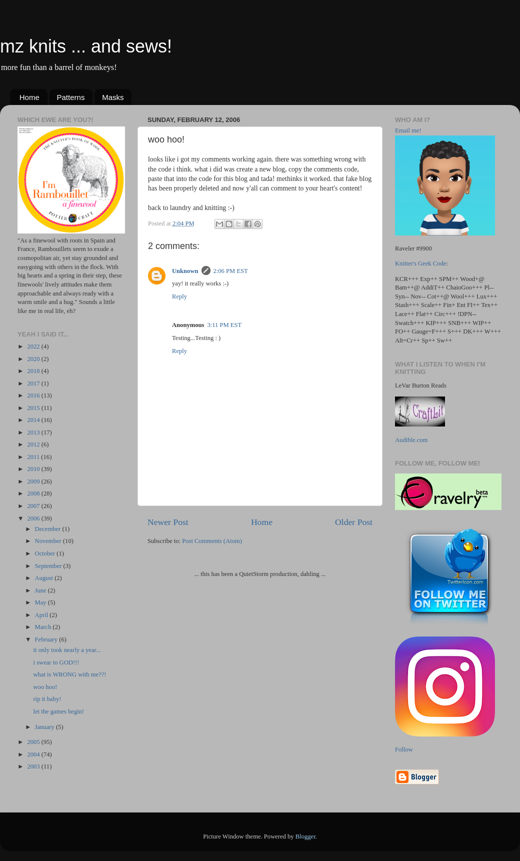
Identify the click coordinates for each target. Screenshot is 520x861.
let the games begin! (58, 711)
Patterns (71, 97)
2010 (34, 469)
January (45, 727)
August (45, 578)
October (46, 553)
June (41, 590)
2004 (34, 754)
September (49, 566)
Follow (404, 749)
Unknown (185, 271)
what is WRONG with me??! (69, 674)
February (47, 639)
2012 (34, 444)
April (42, 615)
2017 (34, 383)
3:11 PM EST (224, 325)
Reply (179, 296)
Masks (113, 97)
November (49, 541)
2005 (34, 742)
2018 (34, 371)
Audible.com (411, 440)
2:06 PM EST (231, 271)
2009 (34, 481)
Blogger (306, 836)
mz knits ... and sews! (86, 46)
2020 (34, 359)
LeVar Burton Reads (420, 385)
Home (30, 97)
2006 (34, 518)
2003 (34, 766)
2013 (34, 432)
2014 (34, 420)
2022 (34, 346)
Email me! (408, 130)
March (44, 627)
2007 (34, 506)
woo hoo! (45, 687)
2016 (34, 395)
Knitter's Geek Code (420, 263)
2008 (34, 493)
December (48, 529)
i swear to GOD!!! (56, 662)
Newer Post (168, 522)
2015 (34, 408)
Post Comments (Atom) (212, 541)
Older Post (353, 522)
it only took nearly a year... (66, 650)
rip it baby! (47, 699)
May (41, 602)
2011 (34, 457)
